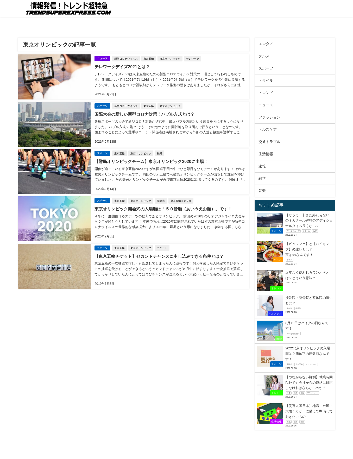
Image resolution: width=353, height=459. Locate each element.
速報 (262, 166)
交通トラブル (269, 141)
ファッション (269, 117)
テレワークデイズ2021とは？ (122, 67)
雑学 (262, 178)
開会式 (161, 199)
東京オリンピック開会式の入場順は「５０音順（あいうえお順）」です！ (163, 208)
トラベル (266, 80)
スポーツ (102, 105)
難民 (159, 152)
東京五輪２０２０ (181, 199)
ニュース (102, 58)
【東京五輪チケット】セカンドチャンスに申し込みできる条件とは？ (159, 255)
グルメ (264, 56)
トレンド (266, 93)
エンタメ (266, 44)
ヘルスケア (268, 129)
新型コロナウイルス (126, 58)
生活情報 (266, 154)
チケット (162, 246)
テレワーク (192, 58)
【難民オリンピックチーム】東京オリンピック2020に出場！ (151, 161)
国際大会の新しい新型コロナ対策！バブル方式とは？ (144, 113)
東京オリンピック (170, 58)
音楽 (262, 190)
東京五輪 (148, 58)
